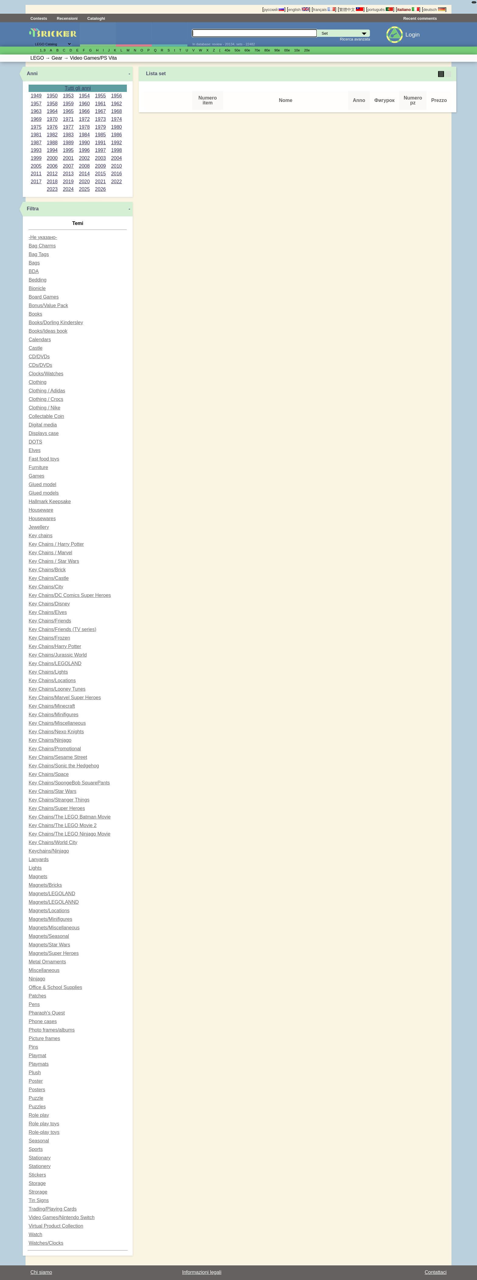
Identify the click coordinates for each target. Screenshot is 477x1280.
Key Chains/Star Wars (52, 791)
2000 (52, 158)
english (298, 9)
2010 (116, 166)
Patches (37, 995)
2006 (52, 166)
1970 (52, 119)
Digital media (43, 424)
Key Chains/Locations (52, 680)
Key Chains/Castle (49, 578)
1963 (36, 111)
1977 (68, 127)
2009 (100, 166)
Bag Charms (42, 245)
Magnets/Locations (49, 910)
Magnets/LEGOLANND (54, 902)
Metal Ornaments (47, 961)
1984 (84, 134)
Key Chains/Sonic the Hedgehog (64, 765)
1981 (36, 134)
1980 (116, 127)
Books (35, 314)
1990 (84, 142)
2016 (116, 173)
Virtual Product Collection (56, 1226)
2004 (116, 158)
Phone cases (43, 1021)
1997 (100, 150)
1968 (116, 111)
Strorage (38, 1191)
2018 (52, 181)
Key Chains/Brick (47, 569)
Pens (34, 1004)
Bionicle (37, 288)
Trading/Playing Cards (53, 1209)
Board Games (44, 297)
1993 (36, 150)
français (324, 9)
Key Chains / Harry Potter (56, 544)
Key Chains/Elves (48, 612)
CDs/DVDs (40, 365)
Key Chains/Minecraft (52, 706)
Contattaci (436, 1272)
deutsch (434, 9)
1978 (84, 127)
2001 (68, 158)
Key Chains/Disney (49, 603)
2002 (84, 158)
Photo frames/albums (52, 1030)
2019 (68, 181)
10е (297, 50)
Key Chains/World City (53, 842)
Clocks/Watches (46, 373)
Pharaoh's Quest (47, 1012)
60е (247, 50)
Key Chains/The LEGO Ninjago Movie (69, 833)
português (380, 9)
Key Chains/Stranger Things (59, 799)
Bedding (38, 279)
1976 (52, 127)
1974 (116, 119)
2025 (84, 189)
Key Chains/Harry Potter (55, 646)
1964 (52, 111)
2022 (116, 181)
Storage (37, 1183)
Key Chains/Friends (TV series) (62, 629)
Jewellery (39, 527)
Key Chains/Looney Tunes (57, 689)
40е (227, 50)
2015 (100, 173)
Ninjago (37, 978)
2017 (36, 181)
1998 (116, 150)
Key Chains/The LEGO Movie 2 (62, 825)
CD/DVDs (39, 356)
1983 (68, 134)
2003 (100, 158)
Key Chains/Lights (48, 672)
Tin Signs (39, 1200)
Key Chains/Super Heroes (57, 808)
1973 (100, 119)
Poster (36, 1081)
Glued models (44, 493)
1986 (116, 134)
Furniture (38, 467)
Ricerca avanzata (355, 39)
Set (98, 34)
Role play (39, 1115)
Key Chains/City (46, 586)
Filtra (33, 208)
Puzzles (37, 1106)
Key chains (40, 535)
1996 (84, 150)
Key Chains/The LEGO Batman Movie (69, 816)
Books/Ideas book (48, 331)
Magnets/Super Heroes (54, 953)
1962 (116, 103)
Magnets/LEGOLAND (52, 893)
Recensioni (67, 18)
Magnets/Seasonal (49, 936)
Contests (38, 18)
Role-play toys (44, 1132)
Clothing (38, 382)
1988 (52, 142)
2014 (84, 173)
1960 (84, 103)
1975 (36, 127)
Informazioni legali (201, 1272)
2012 (52, 173)
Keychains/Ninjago (49, 851)
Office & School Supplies (55, 987)
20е (307, 50)
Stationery (39, 1166)
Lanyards (39, 859)
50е (237, 50)
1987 (36, 142)
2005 (36, 166)
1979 (100, 127)
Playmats (39, 1064)
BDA (34, 271)
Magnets (38, 876)
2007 (68, 166)
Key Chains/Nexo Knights (56, 731)
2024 (68, 189)
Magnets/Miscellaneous (54, 927)
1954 (84, 95)
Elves (34, 450)
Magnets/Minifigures (50, 919)
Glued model (42, 484)
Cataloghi (96, 18)
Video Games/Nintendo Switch (62, 1217)
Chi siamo (41, 1272)
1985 (100, 134)
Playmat (37, 1055)
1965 (68, 111)
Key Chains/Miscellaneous (57, 723)
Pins (33, 1047)
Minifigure (133, 34)
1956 (116, 95)
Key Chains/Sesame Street (58, 757)
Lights (35, 868)
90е (277, 50)
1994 (52, 150)
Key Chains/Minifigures (53, 714)
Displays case (44, 433)
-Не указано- (43, 237)
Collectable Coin (46, 416)
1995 (68, 150)
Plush (35, 1072)
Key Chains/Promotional (55, 748)
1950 (52, 95)
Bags (34, 262)
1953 (68, 95)
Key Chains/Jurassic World (58, 655)
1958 (52, 103)
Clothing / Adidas (47, 390)
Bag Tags (39, 254)
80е (267, 50)
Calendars (40, 339)
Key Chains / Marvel (50, 552)
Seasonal (39, 1140)
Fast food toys (44, 458)
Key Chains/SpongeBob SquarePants (69, 782)
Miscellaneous (44, 970)
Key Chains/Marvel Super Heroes (65, 697)
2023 (52, 189)
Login (413, 34)
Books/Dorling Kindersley (56, 322)
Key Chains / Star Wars (54, 561)
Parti (169, 34)
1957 (36, 103)
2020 (84, 181)
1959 (68, 103)
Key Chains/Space (49, 774)
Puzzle (36, 1098)
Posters (37, 1089)
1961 (100, 103)
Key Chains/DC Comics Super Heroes (70, 595)
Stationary (39, 1157)
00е (287, 50)
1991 (100, 142)
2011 (36, 173)
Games (36, 476)
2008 (84, 166)
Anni (32, 73)
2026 (100, 189)
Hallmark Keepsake (50, 501)
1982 (52, 134)
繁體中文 (351, 9)
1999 (36, 158)
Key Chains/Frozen (49, 637)
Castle (35, 348)
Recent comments (420, 18)
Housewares (42, 518)
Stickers (37, 1174)
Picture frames (44, 1038)
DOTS (35, 441)
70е (257, 50)
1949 (36, 95)
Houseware (41, 510)
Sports (36, 1149)
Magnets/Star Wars (49, 944)
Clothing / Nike (44, 407)
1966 (84, 111)
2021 (100, 181)
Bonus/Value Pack (48, 305)
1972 (84, 119)
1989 (68, 142)
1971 (68, 119)
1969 (36, 119)
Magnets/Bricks (45, 885)
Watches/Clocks (46, 1243)
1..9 (43, 50)
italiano (408, 9)
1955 (100, 95)
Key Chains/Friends (50, 620)
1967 (100, 111)
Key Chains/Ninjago (50, 740)
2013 (68, 173)
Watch (35, 1234)
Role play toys (44, 1123)
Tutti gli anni (78, 88)
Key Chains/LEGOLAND (55, 663)
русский (274, 9)
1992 (116, 142)
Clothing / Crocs (46, 399)
